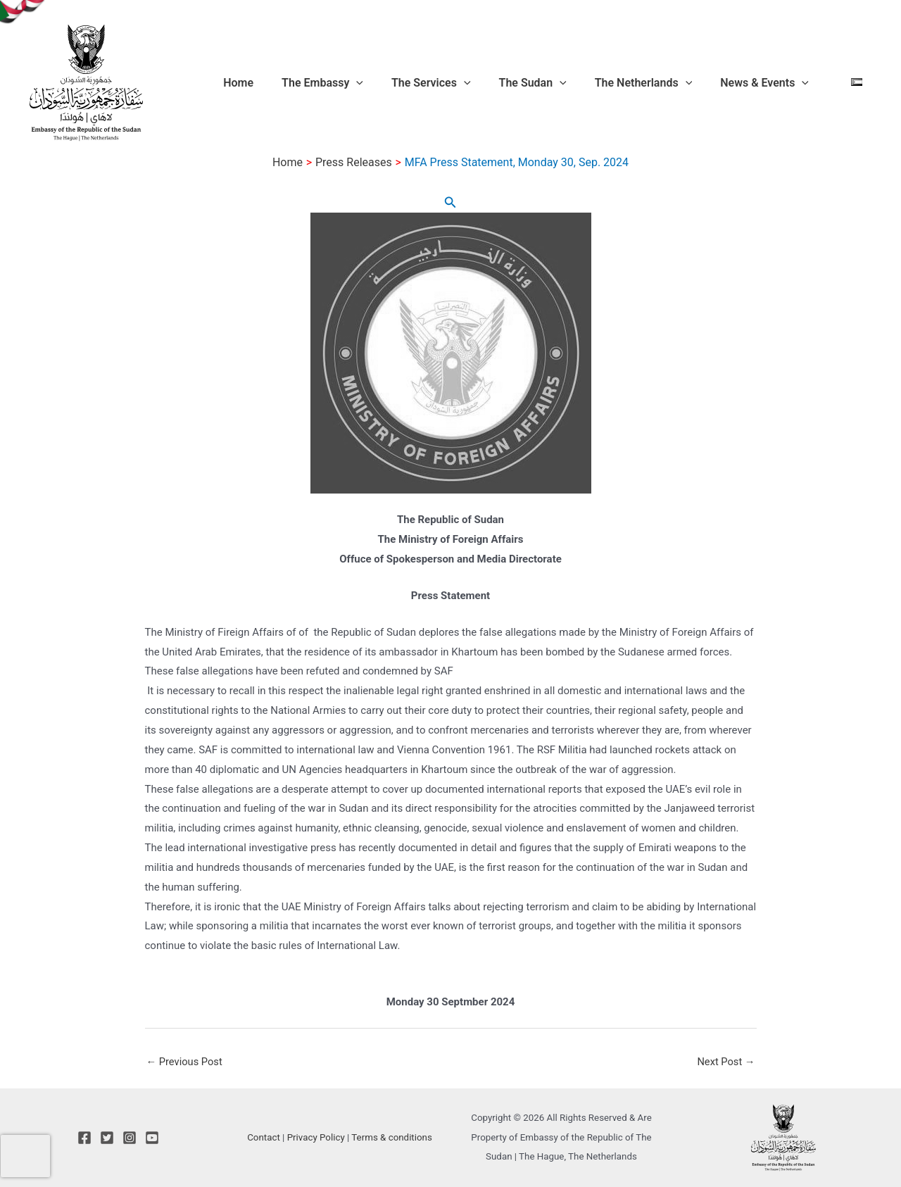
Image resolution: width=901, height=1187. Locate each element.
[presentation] (25, 1156)
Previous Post (185, 1061)
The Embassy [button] (380, 83)
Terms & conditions (391, 1137)
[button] (414, 83)
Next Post (725, 1061)
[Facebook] (84, 1138)
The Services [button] (477, 83)
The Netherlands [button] (667, 83)
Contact (263, 1137)
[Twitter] (107, 1138)
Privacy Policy (316, 1137)
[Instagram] (129, 1138)
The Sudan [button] (568, 83)
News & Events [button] (777, 83)
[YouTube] (152, 1138)
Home (307, 82)
